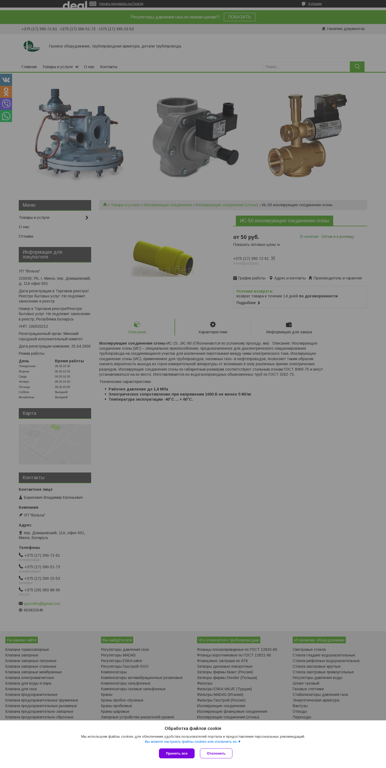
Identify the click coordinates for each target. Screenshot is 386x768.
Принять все (177, 753)
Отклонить (216, 753)
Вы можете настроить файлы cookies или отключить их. (191, 742)
